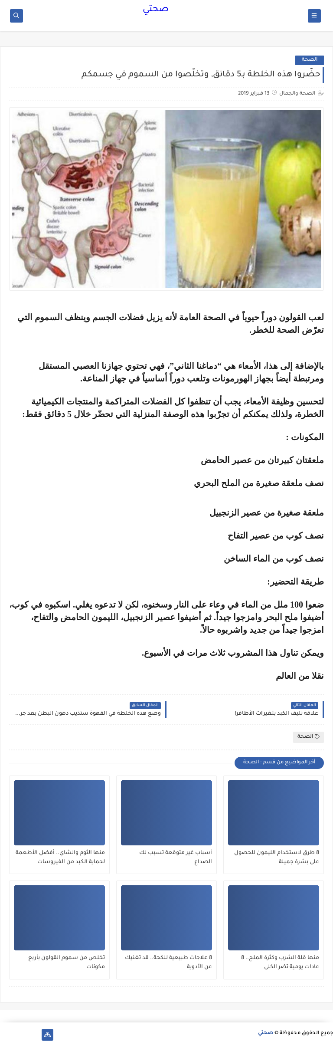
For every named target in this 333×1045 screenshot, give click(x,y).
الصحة (309, 60)
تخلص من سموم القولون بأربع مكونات (66, 962)
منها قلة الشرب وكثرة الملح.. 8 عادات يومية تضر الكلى (280, 962)
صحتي (156, 10)
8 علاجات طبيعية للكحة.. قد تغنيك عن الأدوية (168, 962)
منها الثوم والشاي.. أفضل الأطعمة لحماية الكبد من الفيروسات (60, 857)
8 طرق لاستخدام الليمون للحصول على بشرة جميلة (276, 857)
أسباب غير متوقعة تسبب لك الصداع (175, 857)
